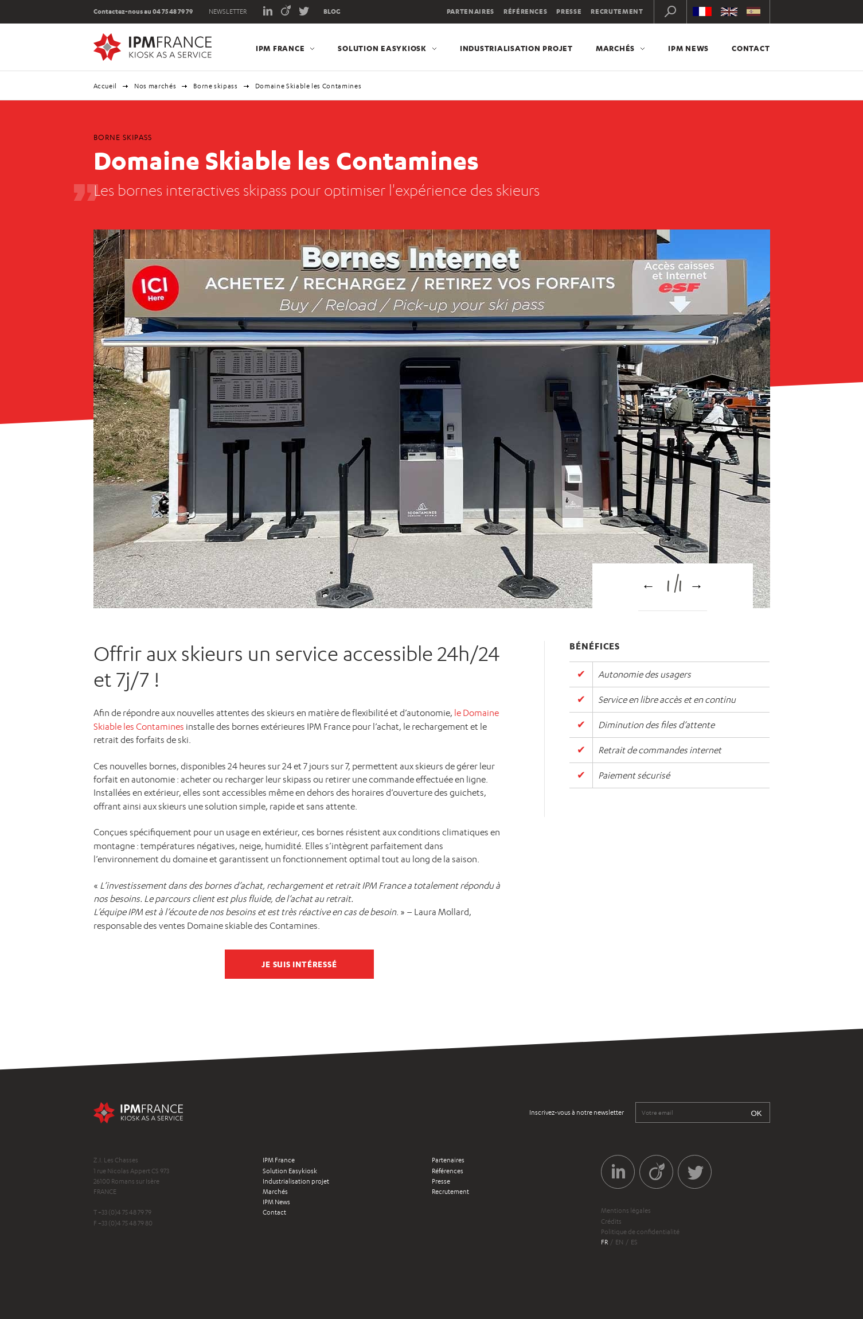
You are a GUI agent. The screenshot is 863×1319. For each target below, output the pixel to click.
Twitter (304, 10)
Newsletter (228, 11)
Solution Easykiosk (382, 48)
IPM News (688, 48)
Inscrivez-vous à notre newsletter (576, 1112)
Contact (751, 48)
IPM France (280, 48)
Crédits (611, 1221)
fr (604, 1242)
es (634, 1242)
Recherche (670, 11)
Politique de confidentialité (640, 1232)
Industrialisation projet (516, 48)
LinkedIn (267, 10)
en (619, 1242)
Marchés (615, 48)
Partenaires (470, 11)
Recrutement (617, 11)
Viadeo (286, 10)
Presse (568, 11)
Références (525, 11)
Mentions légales (626, 1211)
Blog (332, 11)
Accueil (105, 86)
